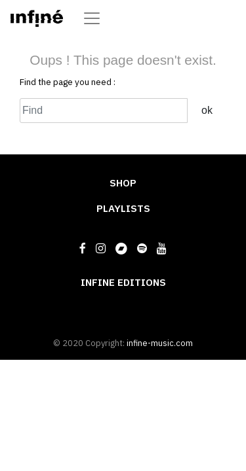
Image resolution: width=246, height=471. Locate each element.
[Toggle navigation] (91, 18)
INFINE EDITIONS (123, 281)
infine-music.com (160, 343)
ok (207, 110)
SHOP (123, 182)
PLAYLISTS (123, 208)
